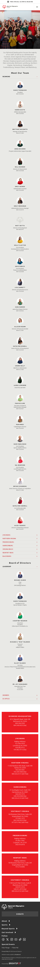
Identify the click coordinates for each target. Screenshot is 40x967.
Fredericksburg (8, 542)
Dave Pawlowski (20, 444)
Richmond (6, 76)
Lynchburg (6, 535)
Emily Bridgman (20, 206)
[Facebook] (3, 940)
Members (6, 695)
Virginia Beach (8, 549)
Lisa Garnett (20, 287)
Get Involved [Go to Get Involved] (9, 932)
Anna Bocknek (20, 149)
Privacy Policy (5, 951)
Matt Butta (20, 225)
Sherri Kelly (20, 365)
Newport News (8, 552)
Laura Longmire (20, 385)
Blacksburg (7, 556)
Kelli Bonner (20, 167)
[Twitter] (7, 940)
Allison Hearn (20, 326)
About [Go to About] (6, 921)
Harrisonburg (8, 545)
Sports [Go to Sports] (6, 924)
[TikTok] (20, 940)
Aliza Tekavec (20, 525)
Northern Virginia (9, 538)
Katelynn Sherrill (20, 506)
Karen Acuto (20, 109)
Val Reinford (20, 465)
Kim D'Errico (20, 266)
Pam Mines (20, 424)
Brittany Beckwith (20, 129)
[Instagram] (11, 940)
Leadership (7, 566)
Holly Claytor (20, 245)
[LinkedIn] (24, 940)
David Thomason (20, 90)
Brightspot (18, 954)
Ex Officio (6, 699)
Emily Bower (20, 186)
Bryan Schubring (20, 486)
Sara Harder (20, 307)
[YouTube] (15, 940)
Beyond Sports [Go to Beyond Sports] (10, 928)
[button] (37, 6)
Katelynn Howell (20, 346)
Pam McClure (20, 403)
